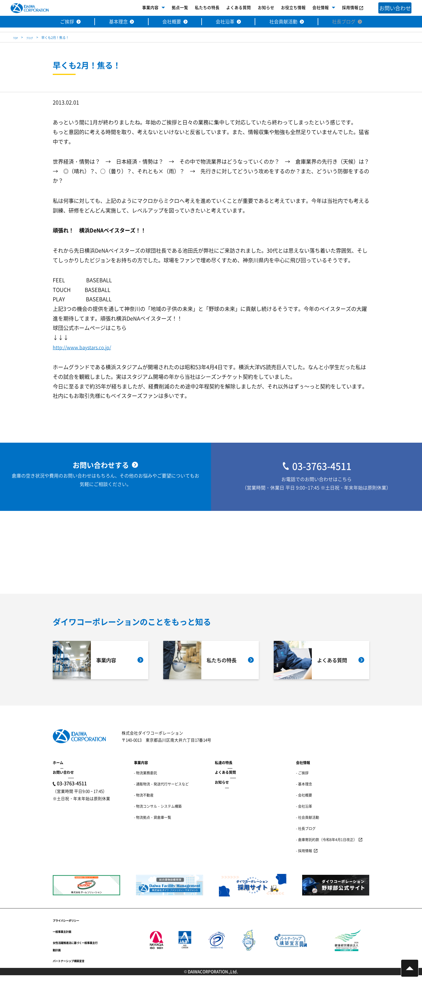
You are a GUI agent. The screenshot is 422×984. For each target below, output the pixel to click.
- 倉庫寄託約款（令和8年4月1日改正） (326, 848)
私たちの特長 (198, 8)
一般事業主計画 (67, 940)
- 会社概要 (304, 803)
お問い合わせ (63, 781)
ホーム (58, 771)
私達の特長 (223, 771)
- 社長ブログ (306, 837)
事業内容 (141, 8)
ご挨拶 (58, 22)
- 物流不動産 (144, 803)
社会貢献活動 (287, 22)
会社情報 (311, 8)
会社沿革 (225, 22)
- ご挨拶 (302, 781)
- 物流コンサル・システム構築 (158, 814)
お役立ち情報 (284, 8)
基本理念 (111, 22)
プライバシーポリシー (73, 929)
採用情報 (341, 8)
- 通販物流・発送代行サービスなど (161, 792)
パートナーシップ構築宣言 (77, 969)
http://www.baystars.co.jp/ (86, 347)
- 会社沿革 (304, 814)
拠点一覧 (171, 8)
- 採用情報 (304, 859)
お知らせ (257, 8)
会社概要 (168, 22)
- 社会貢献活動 (307, 826)
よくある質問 (229, 8)
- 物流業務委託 (145, 781)
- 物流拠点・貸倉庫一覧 (152, 826)
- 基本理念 (304, 792)
